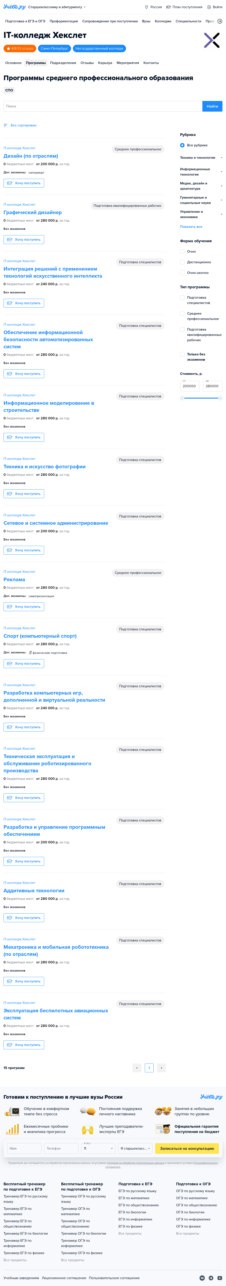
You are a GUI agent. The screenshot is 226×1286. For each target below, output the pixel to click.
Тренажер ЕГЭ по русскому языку (26, 1199)
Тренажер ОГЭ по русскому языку (83, 1199)
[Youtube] (219, 1278)
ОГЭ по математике (192, 1198)
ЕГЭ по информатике (135, 1219)
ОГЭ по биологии (190, 1212)
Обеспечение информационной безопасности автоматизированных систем (48, 339)
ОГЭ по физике (188, 1226)
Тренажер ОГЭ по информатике (75, 1243)
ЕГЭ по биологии (132, 1212)
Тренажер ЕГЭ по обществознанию (18, 1224)
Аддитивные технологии (34, 890)
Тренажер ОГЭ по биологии (83, 1233)
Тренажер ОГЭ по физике (82, 1253)
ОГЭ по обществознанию (196, 1205)
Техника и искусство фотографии (45, 466)
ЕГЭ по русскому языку (137, 1191)
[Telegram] (211, 1278)
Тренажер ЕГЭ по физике (24, 1253)
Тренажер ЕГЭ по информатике (18, 1243)
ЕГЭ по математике (134, 1198)
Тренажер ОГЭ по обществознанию (75, 1224)
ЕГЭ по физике (131, 1226)
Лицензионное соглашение (64, 1278)
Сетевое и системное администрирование (56, 523)
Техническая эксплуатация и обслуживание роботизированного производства (47, 763)
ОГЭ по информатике (193, 1219)
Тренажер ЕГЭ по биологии (26, 1233)
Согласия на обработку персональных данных (135, 1162)
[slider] (182, 398)
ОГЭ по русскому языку (195, 1191)
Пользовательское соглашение (114, 1278)
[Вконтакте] (202, 1278)
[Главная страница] (15, 7)
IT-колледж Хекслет (19, 148)
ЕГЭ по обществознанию (139, 1205)
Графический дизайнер (33, 212)
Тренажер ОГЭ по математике (75, 1211)
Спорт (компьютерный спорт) (40, 636)
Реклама (14, 579)
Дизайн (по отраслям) (31, 156)
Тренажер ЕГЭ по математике (18, 1211)
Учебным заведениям (21, 1278)
